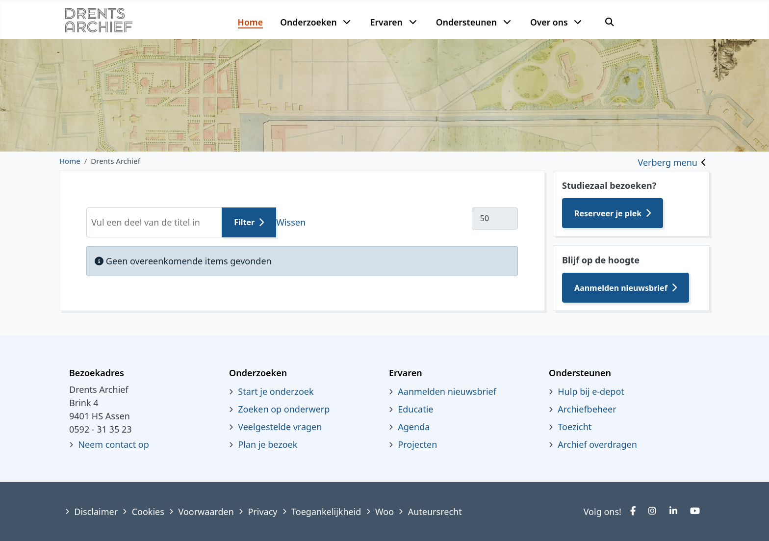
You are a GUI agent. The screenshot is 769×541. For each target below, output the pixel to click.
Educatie (415, 409)
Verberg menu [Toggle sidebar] (667, 162)
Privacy (262, 511)
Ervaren (386, 22)
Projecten (417, 444)
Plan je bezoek (267, 444)
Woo (384, 511)
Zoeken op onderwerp (284, 409)
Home (250, 22)
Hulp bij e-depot (591, 391)
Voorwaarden (205, 511)
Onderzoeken (308, 22)
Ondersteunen (466, 22)
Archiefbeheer (587, 409)
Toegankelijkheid (326, 511)
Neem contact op (113, 444)
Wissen (291, 222)
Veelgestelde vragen (280, 427)
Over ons (549, 22)
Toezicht (574, 427)
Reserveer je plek (607, 213)
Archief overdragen (597, 444)
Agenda (414, 427)
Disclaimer (96, 511)
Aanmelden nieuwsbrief (620, 288)
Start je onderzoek (275, 391)
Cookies (148, 511)
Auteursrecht (435, 511)
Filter (244, 222)
